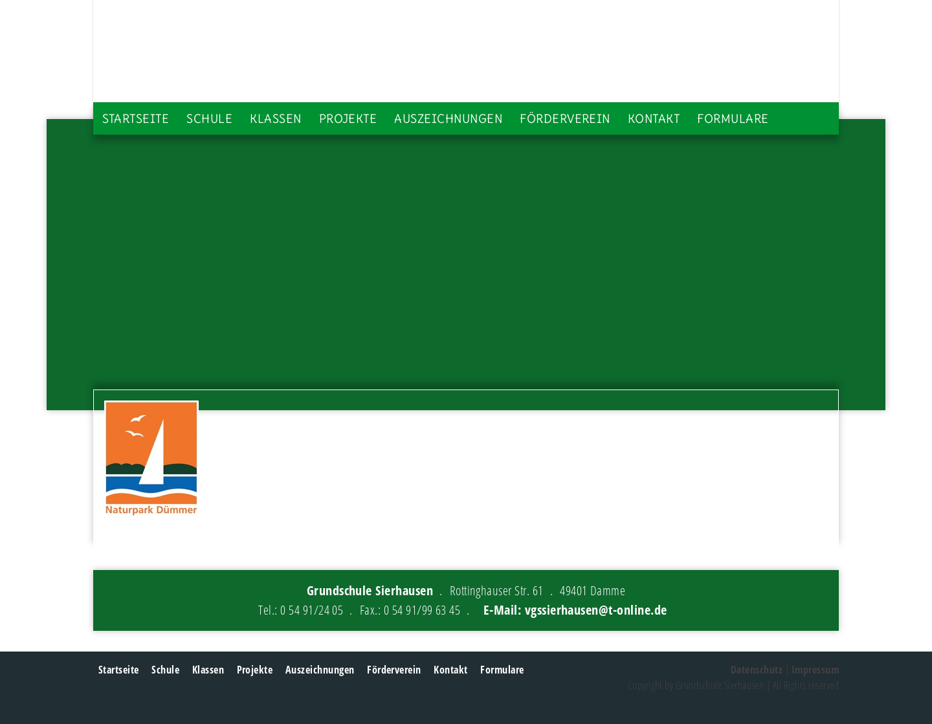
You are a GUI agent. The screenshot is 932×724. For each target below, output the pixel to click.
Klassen (275, 118)
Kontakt (654, 118)
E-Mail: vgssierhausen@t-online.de (575, 610)
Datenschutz (756, 670)
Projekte (348, 118)
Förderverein (565, 118)
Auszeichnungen (448, 118)
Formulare (732, 118)
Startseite (136, 118)
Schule (209, 118)
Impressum (815, 670)
